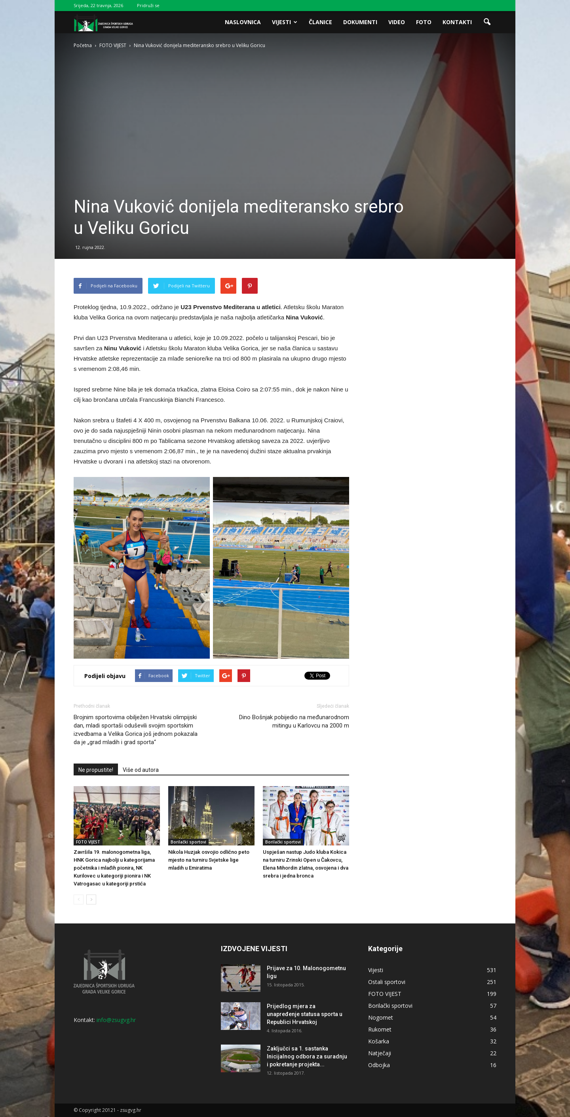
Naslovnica (243, 22)
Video (396, 22)
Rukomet (379, 1029)
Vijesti (284, 22)
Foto (423, 22)
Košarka (378, 1041)
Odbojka (379, 1065)
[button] (486, 22)
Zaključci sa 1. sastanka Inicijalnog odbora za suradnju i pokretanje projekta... (307, 1056)
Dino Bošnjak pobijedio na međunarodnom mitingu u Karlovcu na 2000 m (294, 721)
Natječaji (379, 1053)
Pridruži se (148, 5)
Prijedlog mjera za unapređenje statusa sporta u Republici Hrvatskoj (304, 1014)
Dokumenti (360, 22)
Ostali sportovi (386, 982)
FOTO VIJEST (88, 842)
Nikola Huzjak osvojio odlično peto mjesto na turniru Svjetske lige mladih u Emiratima (208, 860)
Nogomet (380, 1017)
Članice (320, 22)
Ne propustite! (95, 770)
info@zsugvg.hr (116, 1020)
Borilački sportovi (188, 842)
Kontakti (457, 22)
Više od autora (141, 770)
